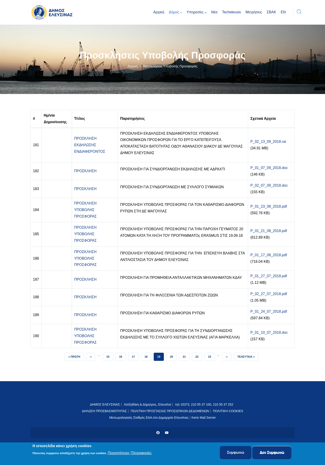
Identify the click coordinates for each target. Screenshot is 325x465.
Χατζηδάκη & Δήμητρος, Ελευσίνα (147, 404)
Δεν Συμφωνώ (272, 453)
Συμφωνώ (235, 453)
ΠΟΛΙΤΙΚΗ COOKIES (228, 411)
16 (122, 355)
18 (147, 355)
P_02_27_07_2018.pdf (268, 294)
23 (211, 355)
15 (109, 355)
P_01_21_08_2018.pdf (268, 231)
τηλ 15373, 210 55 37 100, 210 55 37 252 (204, 404)
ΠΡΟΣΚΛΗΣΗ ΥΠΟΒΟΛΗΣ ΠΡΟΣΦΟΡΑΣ (85, 209)
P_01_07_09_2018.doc (269, 168)
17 (135, 355)
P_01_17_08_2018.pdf (268, 255)
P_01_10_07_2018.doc (269, 332)
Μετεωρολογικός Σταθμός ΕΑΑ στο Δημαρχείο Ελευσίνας (148, 417)
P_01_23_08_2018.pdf (268, 206)
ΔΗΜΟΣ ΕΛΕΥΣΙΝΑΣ (105, 404)
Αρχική (133, 66)
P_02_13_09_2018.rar (268, 141)
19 (160, 355)
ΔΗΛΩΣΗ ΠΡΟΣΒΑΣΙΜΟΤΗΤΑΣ (104, 411)
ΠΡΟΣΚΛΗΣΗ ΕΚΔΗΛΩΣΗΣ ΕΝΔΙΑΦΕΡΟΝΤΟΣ (89, 144)
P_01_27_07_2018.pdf (268, 276)
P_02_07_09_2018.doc (269, 185)
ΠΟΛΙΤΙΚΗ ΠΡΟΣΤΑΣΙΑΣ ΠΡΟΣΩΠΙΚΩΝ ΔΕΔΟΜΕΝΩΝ (170, 411)
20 (173, 355)
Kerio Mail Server (203, 417)
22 (198, 355)
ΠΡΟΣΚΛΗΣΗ (85, 171)
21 (185, 355)
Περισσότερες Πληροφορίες (130, 453)
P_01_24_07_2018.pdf (268, 311)
